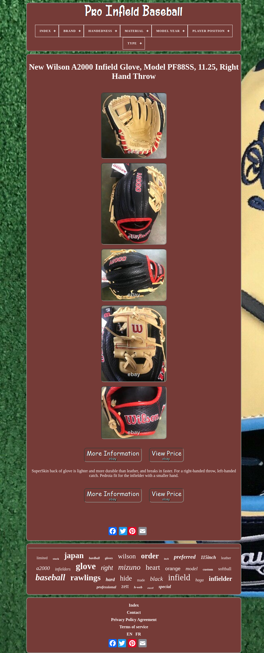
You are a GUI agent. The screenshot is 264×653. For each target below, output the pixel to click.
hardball (94, 558)
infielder (220, 578)
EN (129, 634)
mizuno (129, 567)
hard (110, 579)
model (191, 568)
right (107, 567)
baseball (50, 577)
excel (150, 587)
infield (179, 577)
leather (226, 558)
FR (138, 634)
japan (74, 555)
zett (125, 586)
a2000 (43, 568)
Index (134, 605)
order (150, 556)
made (141, 580)
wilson (127, 556)
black (156, 579)
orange (172, 568)
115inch (208, 557)
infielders (62, 569)
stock (56, 558)
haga (199, 580)
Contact (134, 612)
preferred (184, 556)
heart (153, 567)
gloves (109, 558)
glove (86, 566)
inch (166, 558)
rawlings (85, 577)
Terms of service (133, 627)
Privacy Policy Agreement (134, 619)
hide (126, 578)
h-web (138, 587)
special (165, 586)
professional (106, 587)
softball (224, 568)
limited (42, 558)
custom (208, 569)
